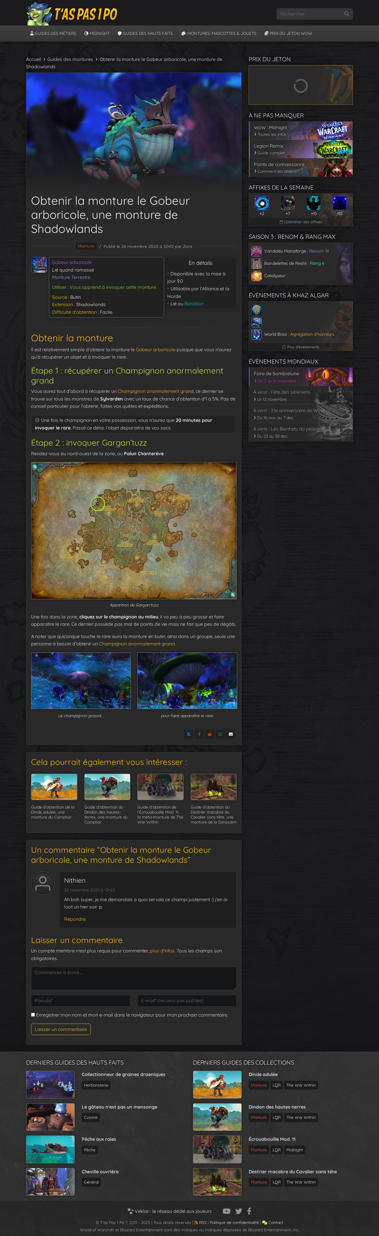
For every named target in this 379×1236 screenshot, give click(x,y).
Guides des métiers (53, 33)
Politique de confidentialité (234, 1222)
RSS (200, 1222)
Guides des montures (70, 59)
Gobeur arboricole (155, 349)
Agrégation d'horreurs (312, 334)
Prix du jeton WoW (288, 33)
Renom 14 (319, 251)
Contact (272, 1222)
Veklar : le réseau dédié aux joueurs (170, 1211)
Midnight (97, 33)
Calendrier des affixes (301, 221)
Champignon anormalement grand (156, 391)
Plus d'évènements (300, 347)
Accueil (33, 59)
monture (86, 246)
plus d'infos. (162, 951)
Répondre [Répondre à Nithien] (75, 919)
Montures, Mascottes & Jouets (218, 33)
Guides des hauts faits (145, 33)
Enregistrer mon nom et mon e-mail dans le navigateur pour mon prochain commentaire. (132, 1015)
